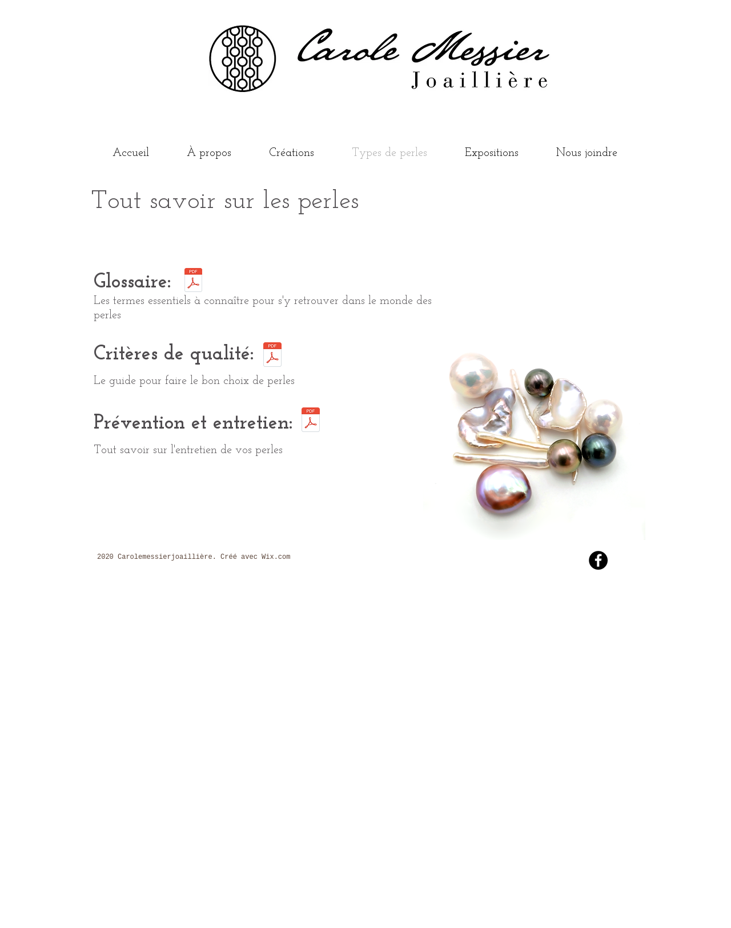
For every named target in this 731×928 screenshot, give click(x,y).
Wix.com (276, 557)
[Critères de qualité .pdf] (272, 356)
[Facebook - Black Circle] (598, 560)
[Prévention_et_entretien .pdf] (311, 421)
